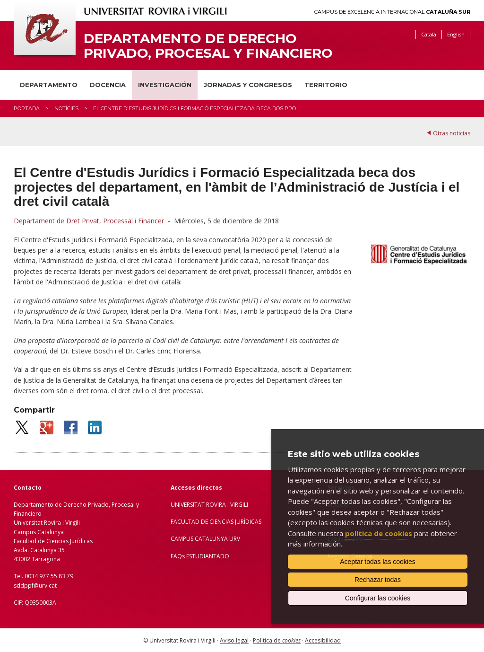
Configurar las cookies (378, 598)
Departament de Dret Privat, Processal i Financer (89, 220)
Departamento (49, 84)
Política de (277, 640)
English (456, 34)
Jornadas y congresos (248, 84)
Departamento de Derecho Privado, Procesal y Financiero (208, 46)
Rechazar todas (377, 579)
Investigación (164, 84)
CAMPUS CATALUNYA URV (205, 539)
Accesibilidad (323, 640)
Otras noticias (451, 133)
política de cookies (378, 533)
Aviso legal (234, 640)
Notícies (66, 108)
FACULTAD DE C (192, 522)
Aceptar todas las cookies (377, 561)
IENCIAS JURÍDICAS (237, 522)
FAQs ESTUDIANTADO (200, 556)
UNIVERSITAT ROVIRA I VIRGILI (209, 505)
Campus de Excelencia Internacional (392, 12)
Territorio (325, 84)
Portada (27, 108)
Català (428, 34)
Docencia (108, 84)
